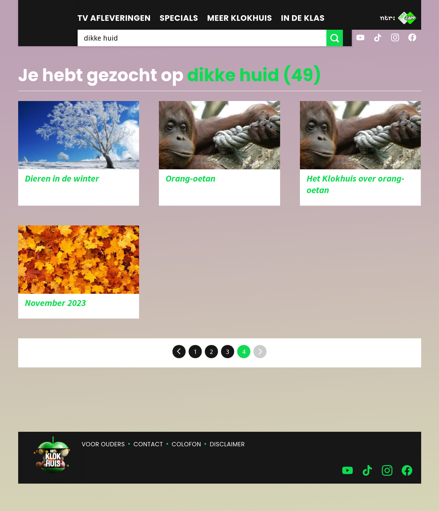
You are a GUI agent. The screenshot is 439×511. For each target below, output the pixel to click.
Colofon (186, 444)
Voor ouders (103, 444)
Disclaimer (227, 444)
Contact (148, 444)
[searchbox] (206, 38)
